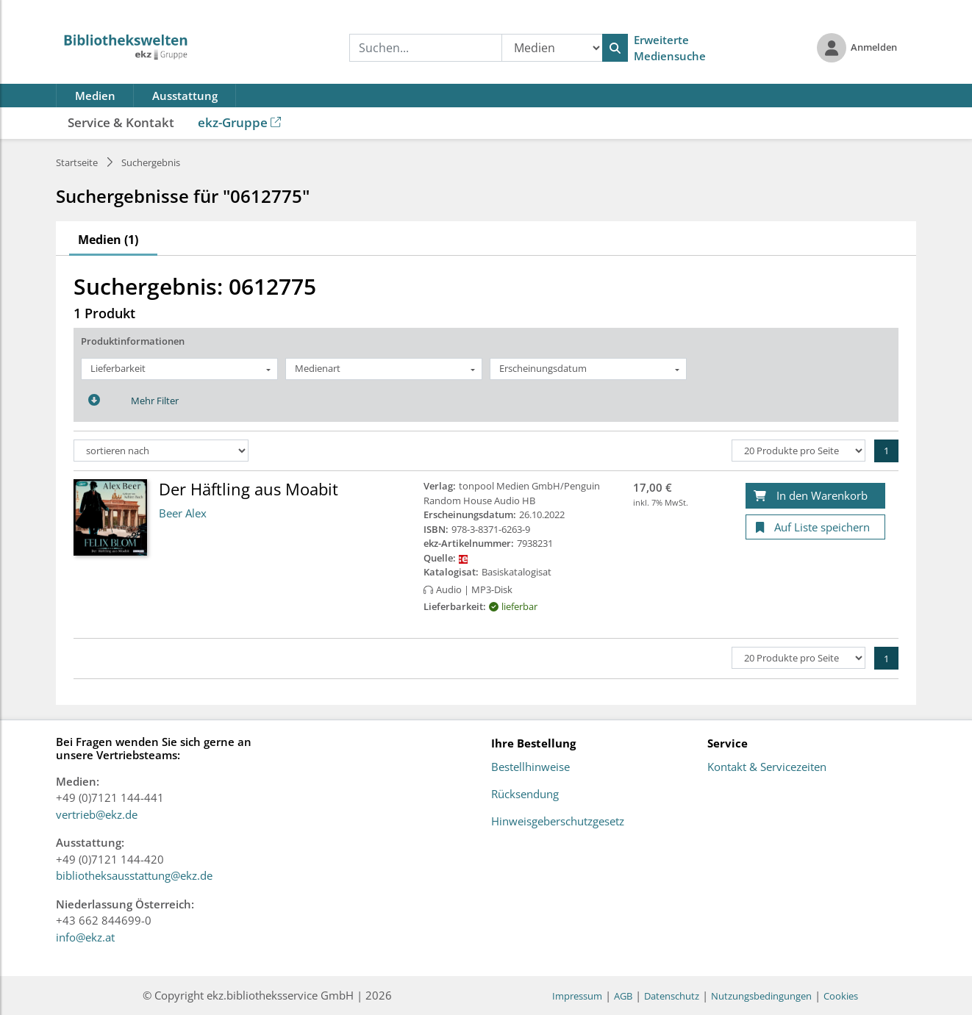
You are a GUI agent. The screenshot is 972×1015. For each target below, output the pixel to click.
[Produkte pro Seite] (798, 451)
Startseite (77, 162)
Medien (95, 95)
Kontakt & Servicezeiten (766, 767)
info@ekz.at (85, 937)
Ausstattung (185, 95)
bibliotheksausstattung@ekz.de (134, 875)
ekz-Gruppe (239, 122)
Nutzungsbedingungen (761, 996)
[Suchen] (615, 48)
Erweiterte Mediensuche (670, 48)
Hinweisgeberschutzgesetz (557, 822)
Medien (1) (108, 240)
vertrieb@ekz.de (96, 814)
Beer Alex (183, 513)
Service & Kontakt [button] (121, 122)
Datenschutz (671, 996)
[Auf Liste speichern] (815, 527)
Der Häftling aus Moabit (248, 489)
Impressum (577, 996)
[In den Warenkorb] (815, 496)
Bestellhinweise (530, 767)
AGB (623, 996)
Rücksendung (525, 794)
